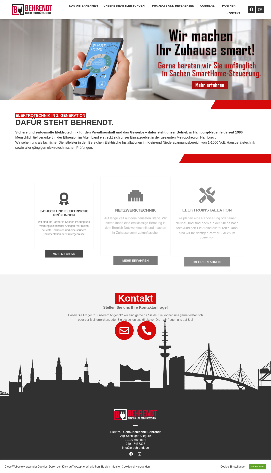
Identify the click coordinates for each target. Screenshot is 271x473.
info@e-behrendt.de (135, 447)
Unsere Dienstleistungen (125, 6)
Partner (229, 6)
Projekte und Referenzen (173, 5)
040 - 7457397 (135, 443)
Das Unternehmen (83, 5)
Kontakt (233, 13)
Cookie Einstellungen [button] (233, 466)
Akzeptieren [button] (257, 466)
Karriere (208, 6)
